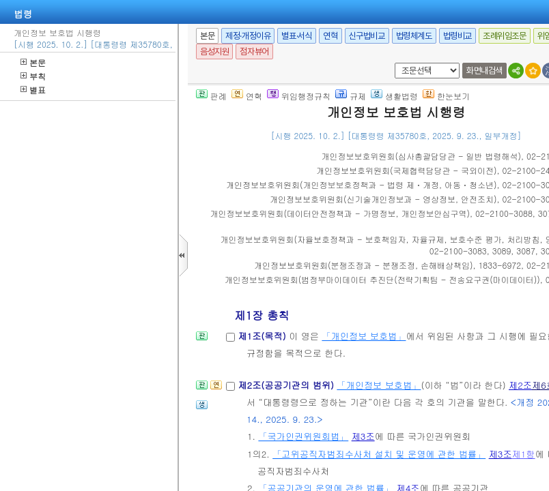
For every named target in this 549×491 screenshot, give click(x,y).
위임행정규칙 (298, 96)
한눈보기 (446, 96)
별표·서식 (296, 36)
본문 (33, 62)
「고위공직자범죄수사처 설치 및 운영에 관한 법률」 (378, 453)
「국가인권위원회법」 (303, 436)
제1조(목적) (263, 335)
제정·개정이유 (247, 36)
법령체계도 (414, 36)
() (422, 156)
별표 (33, 89)
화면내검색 (484, 70)
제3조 (363, 436)
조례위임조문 (504, 36)
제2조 (520, 384)
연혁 (330, 36)
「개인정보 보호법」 (364, 335)
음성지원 (214, 51)
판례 (211, 96)
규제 (350, 96)
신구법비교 (367, 36)
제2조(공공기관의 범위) (287, 384)
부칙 (33, 76)
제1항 (523, 453)
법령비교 (457, 36)
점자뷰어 (254, 51)
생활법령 (394, 96)
